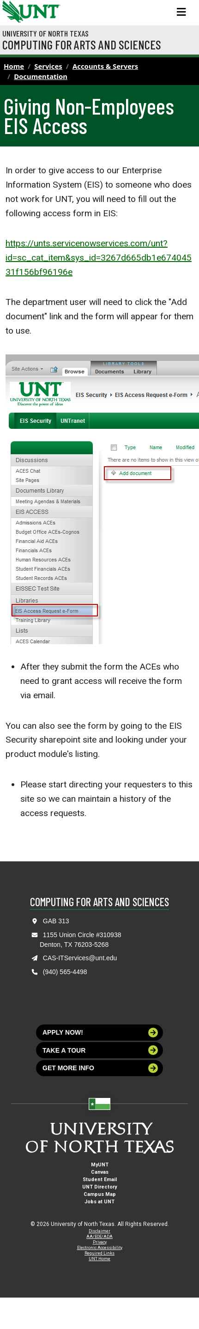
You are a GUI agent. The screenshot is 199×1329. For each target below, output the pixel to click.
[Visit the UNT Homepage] (46, 8)
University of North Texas (45, 33)
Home (14, 66)
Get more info (100, 1068)
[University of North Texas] (11, 11)
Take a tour (100, 1050)
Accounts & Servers (105, 66)
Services (48, 66)
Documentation (40, 76)
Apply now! (100, 1032)
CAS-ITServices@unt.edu (80, 958)
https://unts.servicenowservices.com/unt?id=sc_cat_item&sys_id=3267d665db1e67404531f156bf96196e (99, 257)
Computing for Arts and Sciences (81, 44)
